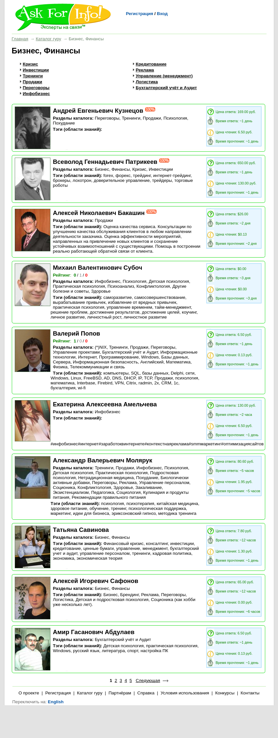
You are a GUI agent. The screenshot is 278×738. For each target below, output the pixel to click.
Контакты (250, 692)
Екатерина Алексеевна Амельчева (105, 404)
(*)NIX (100, 347)
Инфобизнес (36, 93)
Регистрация (139, 13)
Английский (152, 361)
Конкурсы (224, 692)
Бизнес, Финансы (112, 169)
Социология (129, 492)
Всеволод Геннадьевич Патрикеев (105, 161)
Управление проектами (76, 352)
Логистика (147, 81)
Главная (20, 38)
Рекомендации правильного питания (109, 497)
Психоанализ (120, 286)
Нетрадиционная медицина (106, 477)
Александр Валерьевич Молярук (102, 460)
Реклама (145, 70)
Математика (178, 361)
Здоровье (101, 291)
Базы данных (174, 357)
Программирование (119, 357)
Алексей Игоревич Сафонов (96, 580)
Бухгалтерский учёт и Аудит (166, 87)
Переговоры (36, 87)
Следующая (148, 680)
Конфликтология (153, 286)
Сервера (62, 361)
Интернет (87, 357)
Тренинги (33, 75)
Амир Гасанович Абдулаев (94, 632)
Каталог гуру (48, 38)
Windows (150, 357)
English (56, 701)
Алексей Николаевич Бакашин (99, 212)
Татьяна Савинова (81, 529)
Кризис (30, 64)
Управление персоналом (164, 482)
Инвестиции (36, 70)
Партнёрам (119, 692)
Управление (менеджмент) (164, 75)
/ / (81, 275)
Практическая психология (79, 286)
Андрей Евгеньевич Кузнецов (98, 110)
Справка (145, 692)
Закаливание (148, 487)
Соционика (64, 487)
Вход (162, 13)
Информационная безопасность (105, 361)
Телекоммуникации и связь (97, 366)
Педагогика (102, 492)
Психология (175, 118)
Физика (60, 366)
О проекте (29, 692)
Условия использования (184, 692)
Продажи (32, 81)
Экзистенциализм (71, 492)
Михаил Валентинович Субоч (97, 267)
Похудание (64, 123)
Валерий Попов (76, 333)
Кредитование (151, 64)
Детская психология (169, 281)
